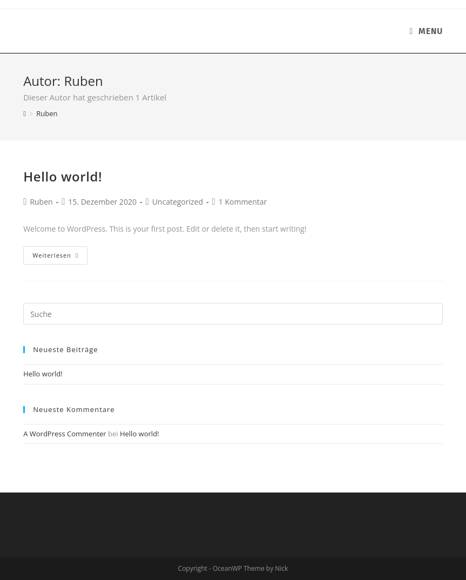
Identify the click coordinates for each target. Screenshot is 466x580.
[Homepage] (24, 113)
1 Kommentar (243, 202)
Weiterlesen (55, 255)
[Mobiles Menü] (425, 31)
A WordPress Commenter (64, 434)
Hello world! (62, 176)
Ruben (41, 202)
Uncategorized (177, 202)
